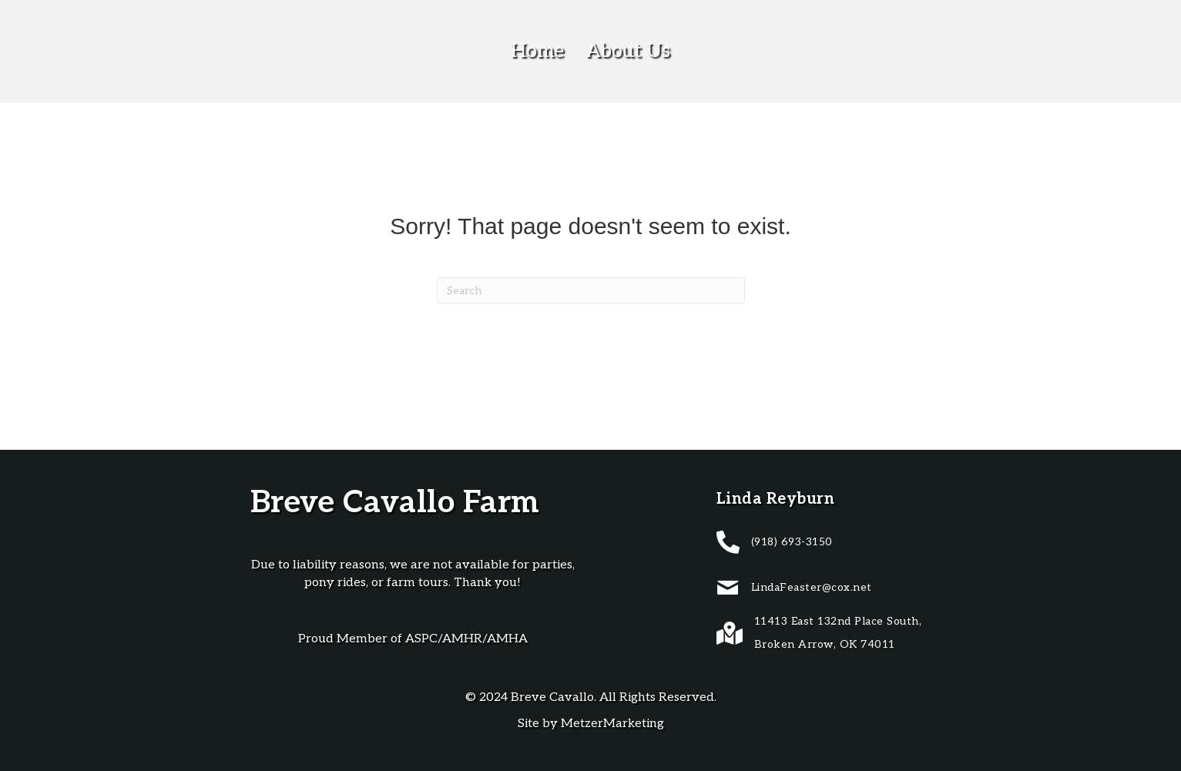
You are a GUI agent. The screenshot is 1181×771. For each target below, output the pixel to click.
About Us (628, 50)
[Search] (591, 290)
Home (537, 50)
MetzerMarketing (612, 723)
